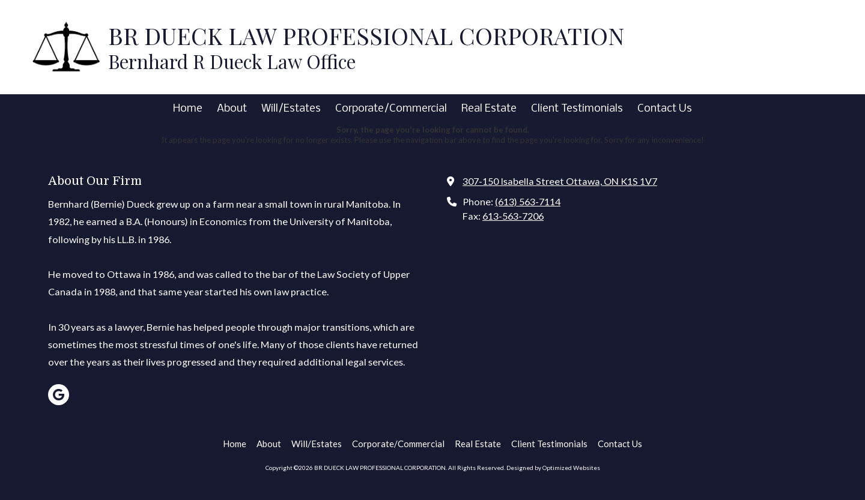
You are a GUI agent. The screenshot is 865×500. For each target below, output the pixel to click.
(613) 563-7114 (527, 201)
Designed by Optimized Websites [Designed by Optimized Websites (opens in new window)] (553, 467)
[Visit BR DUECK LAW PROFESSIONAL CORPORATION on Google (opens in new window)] (58, 394)
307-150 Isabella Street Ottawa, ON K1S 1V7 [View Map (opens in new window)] (560, 181)
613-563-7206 (513, 215)
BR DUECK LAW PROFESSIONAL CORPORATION (366, 35)
